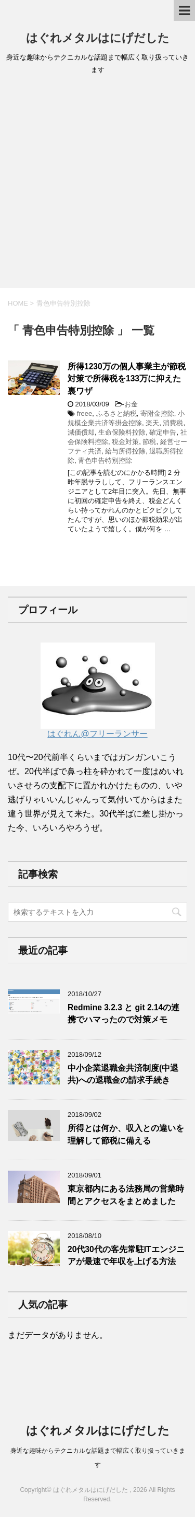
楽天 (152, 423)
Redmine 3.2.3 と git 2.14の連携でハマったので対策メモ (123, 1013)
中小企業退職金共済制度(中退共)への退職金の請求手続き (123, 1074)
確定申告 (162, 432)
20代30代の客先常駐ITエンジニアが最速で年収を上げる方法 (126, 1255)
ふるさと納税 (116, 413)
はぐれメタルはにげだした (98, 37)
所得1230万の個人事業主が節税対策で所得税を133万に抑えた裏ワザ (127, 378)
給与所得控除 (125, 451)
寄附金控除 (157, 413)
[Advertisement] (97, 185)
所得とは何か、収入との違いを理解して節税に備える (126, 1134)
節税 (149, 442)
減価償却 (81, 432)
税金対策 (125, 442)
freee (85, 413)
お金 (131, 404)
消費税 (173, 423)
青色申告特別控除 (105, 460)
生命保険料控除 (122, 432)
